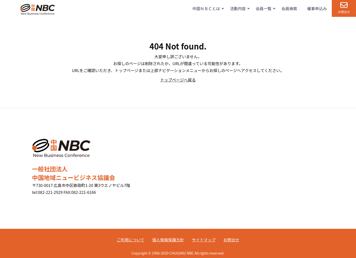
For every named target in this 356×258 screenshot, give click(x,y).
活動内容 (238, 8)
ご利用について (130, 240)
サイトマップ (204, 240)
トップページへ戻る (178, 80)
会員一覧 (263, 8)
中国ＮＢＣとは (206, 8)
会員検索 (289, 8)
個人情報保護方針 (168, 240)
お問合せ (344, 12)
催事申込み (317, 8)
